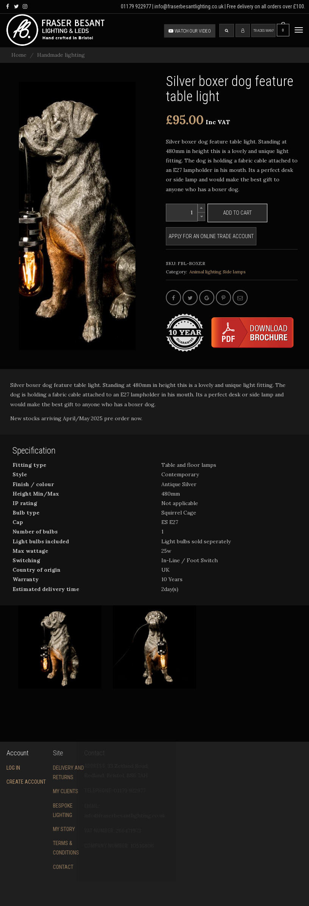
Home (19, 54)
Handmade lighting (61, 54)
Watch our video (190, 30)
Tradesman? (263, 30)
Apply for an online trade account (211, 236)
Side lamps (234, 271)
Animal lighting (205, 271)
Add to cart (237, 213)
